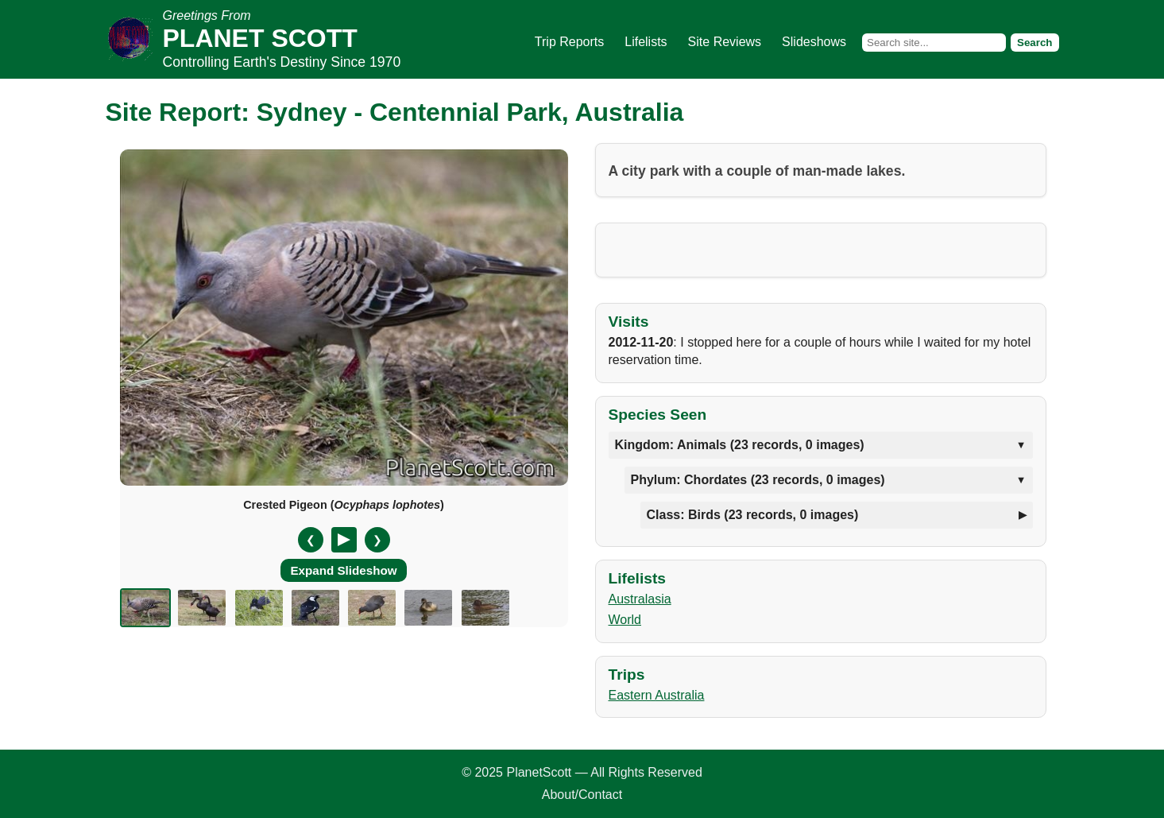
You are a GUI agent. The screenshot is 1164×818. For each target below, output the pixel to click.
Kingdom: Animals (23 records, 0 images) (739, 445)
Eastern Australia (657, 695)
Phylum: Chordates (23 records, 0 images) (758, 480)
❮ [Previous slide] (310, 539)
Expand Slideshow (343, 570)
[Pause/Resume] (344, 539)
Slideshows (814, 41)
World (625, 619)
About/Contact (582, 794)
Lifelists (646, 41)
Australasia (640, 599)
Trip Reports (569, 41)
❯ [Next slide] (377, 539)
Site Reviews (724, 41)
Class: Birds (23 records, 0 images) (753, 514)
